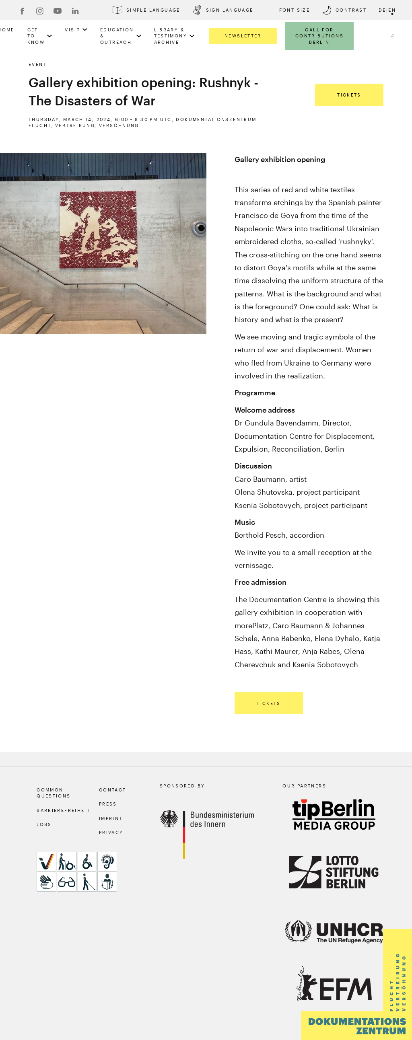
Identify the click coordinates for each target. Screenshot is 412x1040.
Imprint (111, 818)
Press (108, 803)
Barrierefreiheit (63, 810)
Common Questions (53, 792)
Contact (112, 789)
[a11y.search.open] (392, 35)
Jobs (44, 824)
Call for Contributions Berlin (319, 36)
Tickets (349, 94)
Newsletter (243, 35)
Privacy (111, 832)
